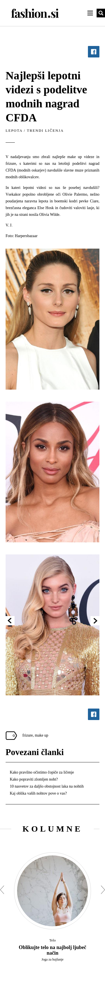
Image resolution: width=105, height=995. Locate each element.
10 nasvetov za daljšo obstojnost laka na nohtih (47, 786)
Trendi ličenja (45, 130)
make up (41, 735)
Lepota (14, 130)
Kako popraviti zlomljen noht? (34, 779)
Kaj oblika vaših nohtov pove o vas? (38, 793)
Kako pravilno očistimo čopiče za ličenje (42, 772)
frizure (27, 735)
